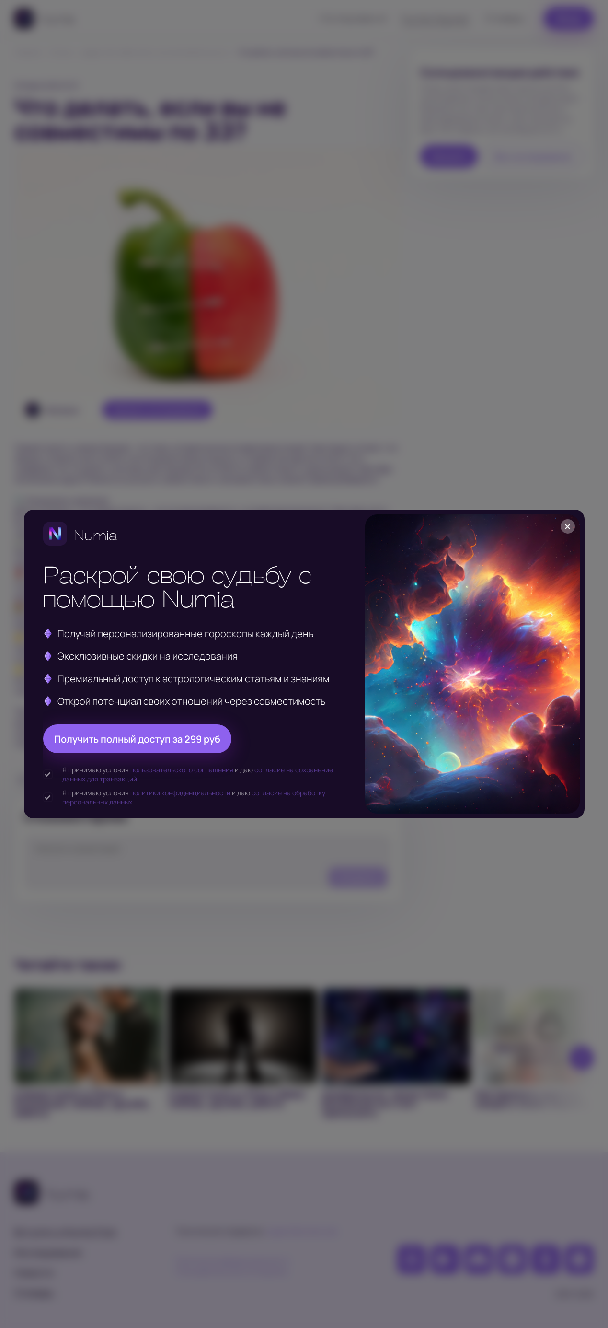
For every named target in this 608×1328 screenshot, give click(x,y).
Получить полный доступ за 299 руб (137, 739)
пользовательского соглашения (181, 769)
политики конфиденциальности (180, 792)
